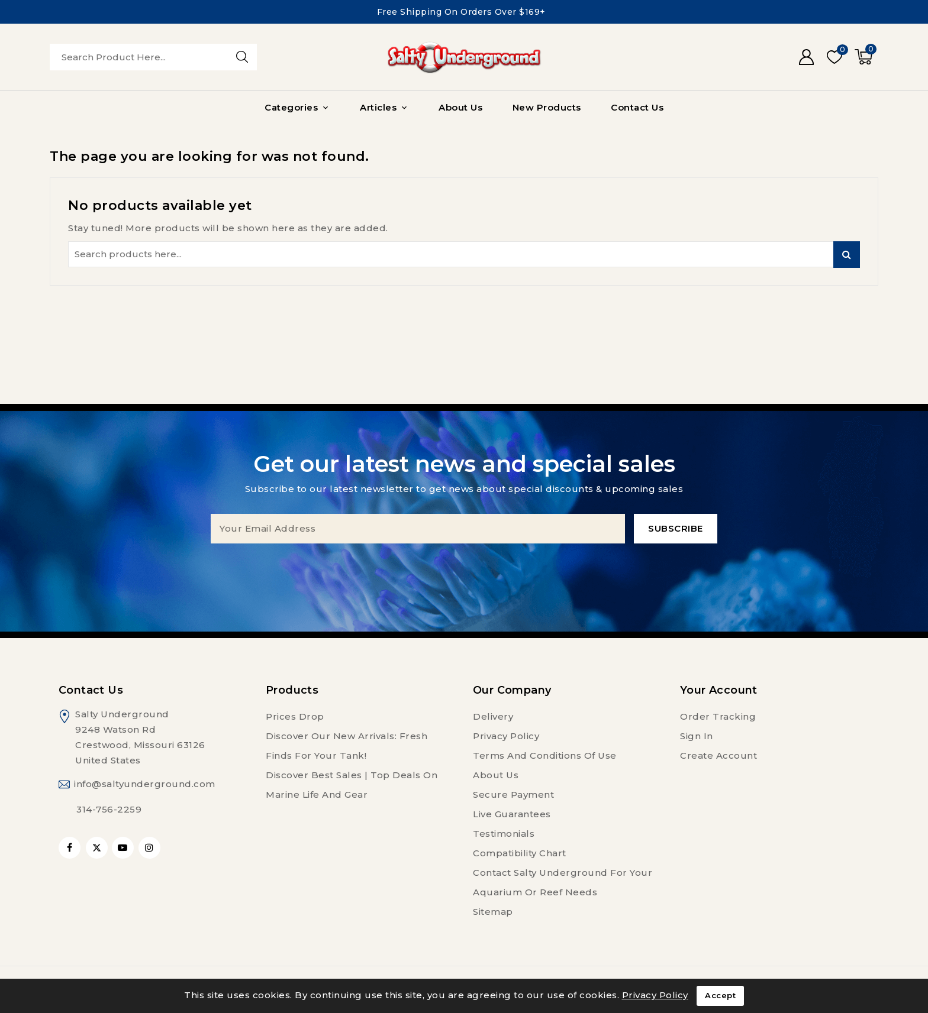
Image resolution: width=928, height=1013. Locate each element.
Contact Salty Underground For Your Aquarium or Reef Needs (562, 882)
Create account (718, 755)
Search (846, 254)
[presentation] (464, 566)
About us (495, 775)
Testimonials (503, 833)
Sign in (696, 736)
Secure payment (513, 794)
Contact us (91, 690)
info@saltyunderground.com (144, 783)
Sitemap (493, 911)
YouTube (124, 848)
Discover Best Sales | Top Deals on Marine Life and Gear (351, 784)
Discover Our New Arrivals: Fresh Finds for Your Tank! (346, 745)
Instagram (150, 848)
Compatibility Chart (519, 853)
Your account (719, 690)
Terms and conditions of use (545, 755)
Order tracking (718, 716)
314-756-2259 (108, 809)
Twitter (97, 848)
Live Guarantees (512, 814)
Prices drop (295, 716)
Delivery (493, 716)
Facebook (71, 848)
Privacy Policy (506, 736)
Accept (720, 996)
